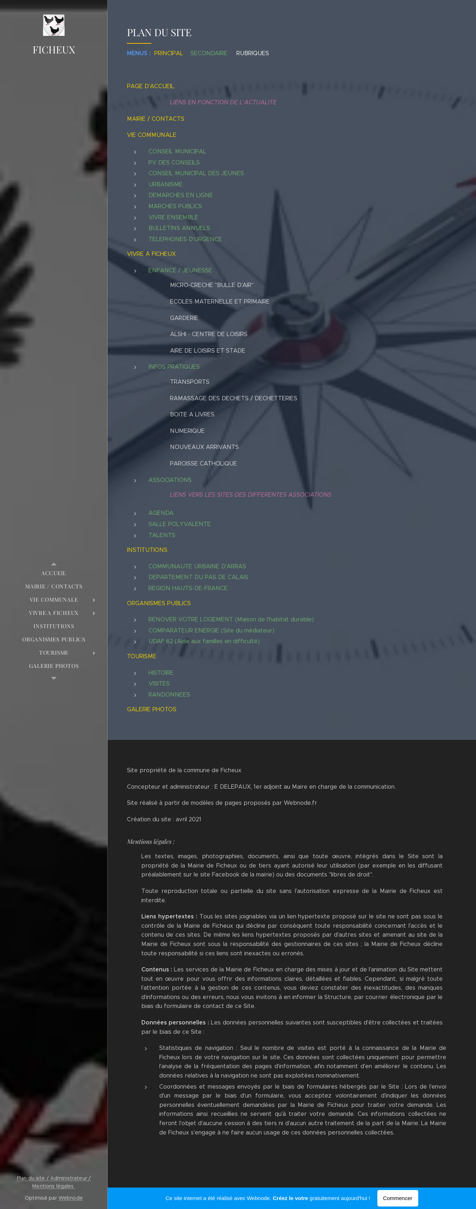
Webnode (70, 1198)
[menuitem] (53, 573)
